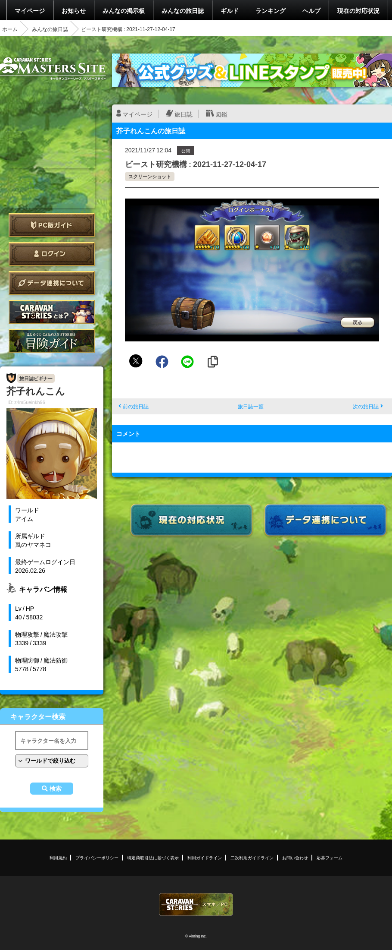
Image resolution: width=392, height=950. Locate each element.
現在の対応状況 (358, 10)
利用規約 (58, 857)
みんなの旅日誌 (183, 10)
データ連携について (52, 283)
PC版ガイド (52, 225)
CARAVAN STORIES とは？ (52, 312)
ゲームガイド (52, 341)
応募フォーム (329, 857)
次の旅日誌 (366, 406)
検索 (56, 789)
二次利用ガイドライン (252, 857)
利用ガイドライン (204, 857)
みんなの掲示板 (124, 10)
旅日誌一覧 (251, 406)
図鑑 (221, 114)
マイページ (30, 10)
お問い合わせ (295, 857)
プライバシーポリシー (96, 857)
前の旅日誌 (136, 406)
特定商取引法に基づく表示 (153, 857)
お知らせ (74, 10)
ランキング (270, 10)
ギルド (230, 10)
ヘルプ (311, 10)
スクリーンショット (149, 176)
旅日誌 (183, 114)
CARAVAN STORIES (196, 904)
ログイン (52, 254)
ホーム (10, 29)
